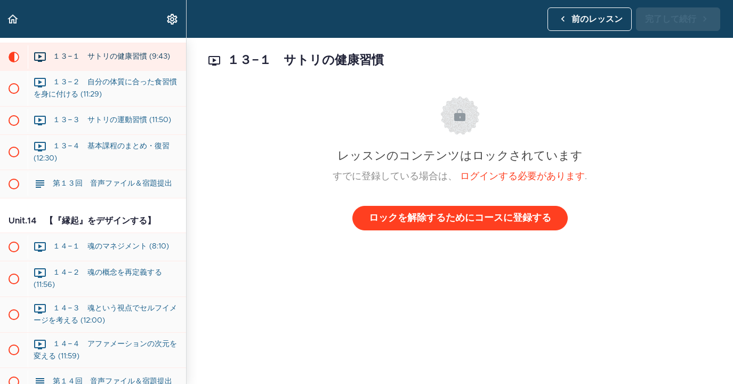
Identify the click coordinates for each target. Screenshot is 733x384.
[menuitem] (172, 19)
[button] (13, 19)
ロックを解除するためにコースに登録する (460, 218)
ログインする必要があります (522, 176)
